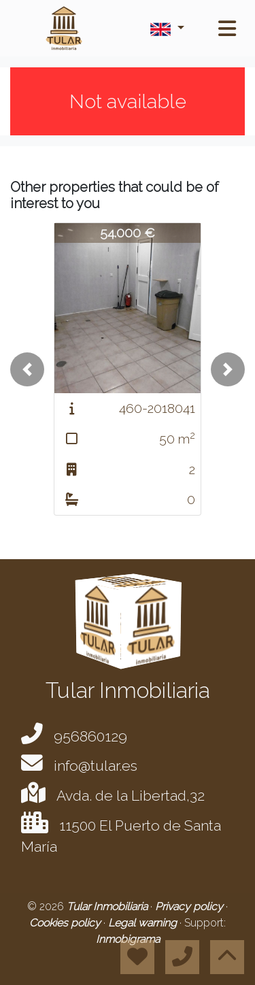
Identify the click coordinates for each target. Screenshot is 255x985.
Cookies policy (66, 922)
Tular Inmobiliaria (108, 906)
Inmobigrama (128, 939)
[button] (27, 369)
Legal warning (144, 922)
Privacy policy (190, 906)
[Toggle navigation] (227, 28)
